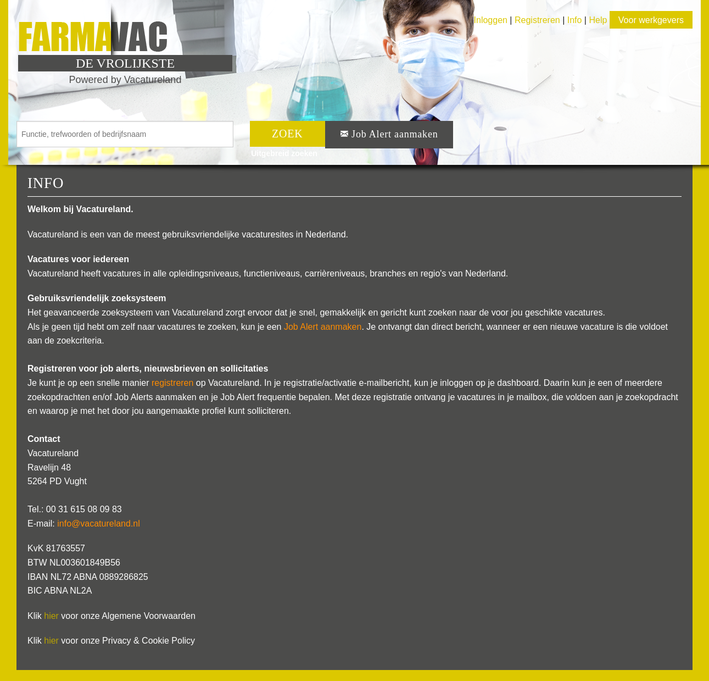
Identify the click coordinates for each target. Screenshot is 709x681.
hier (51, 616)
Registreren (538, 20)
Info (574, 20)
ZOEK (287, 134)
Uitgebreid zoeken (284, 153)
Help (598, 20)
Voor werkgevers (651, 20)
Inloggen (490, 20)
